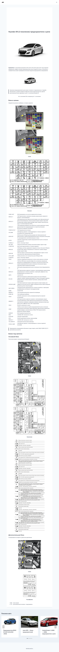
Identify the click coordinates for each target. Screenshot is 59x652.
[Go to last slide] (3, 626)
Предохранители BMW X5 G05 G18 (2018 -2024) (9, 632)
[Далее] (56, 626)
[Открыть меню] (56, 2)
